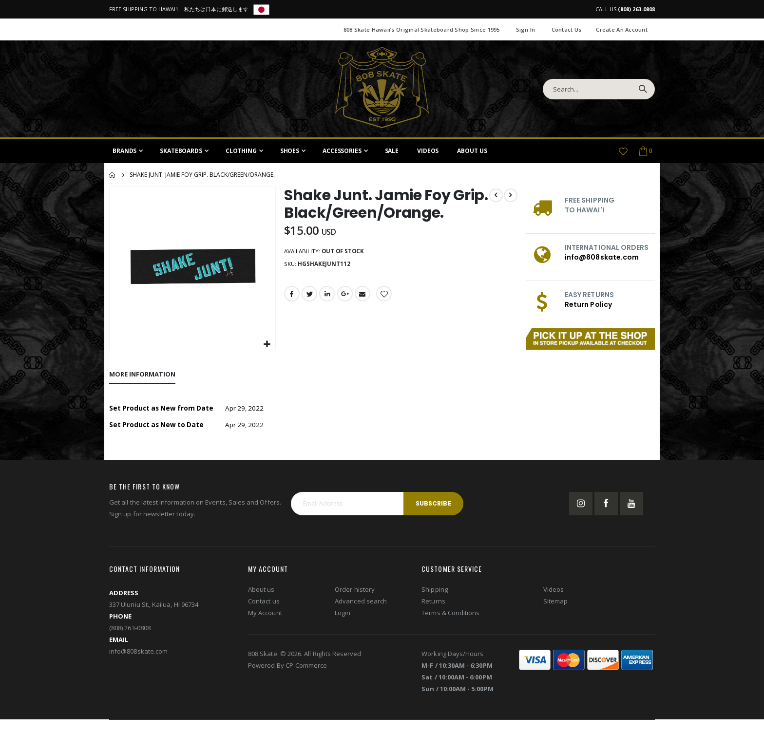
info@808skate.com (602, 257)
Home (112, 175)
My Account (265, 613)
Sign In (525, 29)
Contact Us (567, 29)
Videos (553, 590)
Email (364, 295)
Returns (433, 602)
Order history (355, 590)
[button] (266, 343)
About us (261, 590)
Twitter (309, 295)
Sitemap (555, 602)
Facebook (291, 295)
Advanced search (361, 602)
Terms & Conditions (450, 613)
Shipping (434, 590)
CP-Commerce (306, 666)
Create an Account (622, 29)
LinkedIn (327, 295)
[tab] (142, 374)
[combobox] (598, 89)
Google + (346, 295)
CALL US (625, 9)
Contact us (264, 602)
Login (342, 613)
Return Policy (588, 304)
